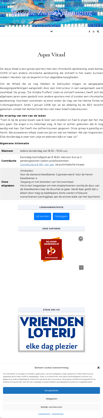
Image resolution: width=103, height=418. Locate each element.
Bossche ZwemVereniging (51, 12)
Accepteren (51, 390)
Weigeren (51, 398)
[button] (98, 367)
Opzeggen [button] (61, 216)
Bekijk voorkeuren (51, 407)
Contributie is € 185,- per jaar (37, 164)
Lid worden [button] (42, 216)
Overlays (81, 238)
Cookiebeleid (44, 414)
